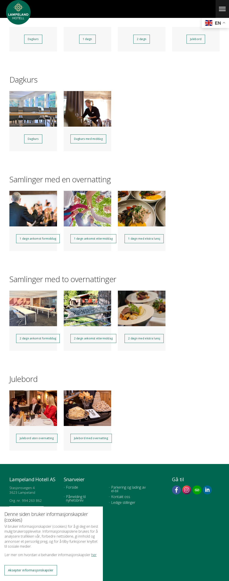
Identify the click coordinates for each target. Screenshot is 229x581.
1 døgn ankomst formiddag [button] (38, 238)
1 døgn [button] (87, 39)
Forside (72, 487)
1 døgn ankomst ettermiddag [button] (93, 238)
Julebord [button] (195, 39)
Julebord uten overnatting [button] (37, 438)
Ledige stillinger (123, 502)
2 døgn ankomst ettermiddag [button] (93, 338)
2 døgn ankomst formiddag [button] (38, 338)
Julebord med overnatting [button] (91, 438)
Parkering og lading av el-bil (128, 489)
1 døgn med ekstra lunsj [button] (144, 238)
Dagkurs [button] (33, 39)
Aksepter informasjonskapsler (30, 570)
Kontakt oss (120, 496)
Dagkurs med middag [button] (88, 139)
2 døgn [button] (141, 39)
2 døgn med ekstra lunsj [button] (144, 338)
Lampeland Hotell (18, 22)
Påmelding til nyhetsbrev (76, 498)
